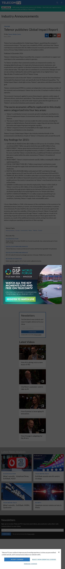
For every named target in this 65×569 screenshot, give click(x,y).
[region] (30, 559)
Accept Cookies (17, 559)
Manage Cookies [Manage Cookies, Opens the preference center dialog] (30, 564)
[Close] (59, 552)
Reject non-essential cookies (44, 559)
